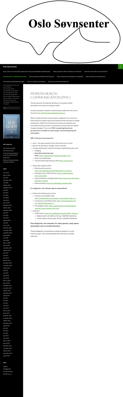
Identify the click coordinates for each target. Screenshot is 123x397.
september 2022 (7, 210)
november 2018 (7, 265)
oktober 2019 (7, 250)
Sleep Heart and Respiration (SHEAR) (13, 81)
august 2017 (6, 295)
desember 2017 (7, 285)
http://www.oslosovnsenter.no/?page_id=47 (55, 156)
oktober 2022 (7, 208)
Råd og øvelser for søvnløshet (95, 76)
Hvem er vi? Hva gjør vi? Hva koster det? (96, 71)
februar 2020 (6, 243)
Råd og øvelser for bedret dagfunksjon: (41, 76)
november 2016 (7, 318)
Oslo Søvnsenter (10, 66)
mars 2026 (6, 172)
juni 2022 (5, 215)
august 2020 (6, 235)
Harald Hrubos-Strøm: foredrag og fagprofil (67, 71)
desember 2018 (7, 263)
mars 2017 (6, 308)
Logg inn (5, 366)
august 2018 (6, 268)
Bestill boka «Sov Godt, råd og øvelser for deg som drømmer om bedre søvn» (26, 71)
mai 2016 (5, 333)
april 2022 (6, 218)
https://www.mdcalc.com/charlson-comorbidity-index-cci (55, 198)
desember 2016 (7, 315)
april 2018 (6, 275)
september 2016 (7, 323)
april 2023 (6, 197)
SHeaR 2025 (6, 157)
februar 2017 (6, 310)
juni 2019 (5, 253)
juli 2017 (5, 298)
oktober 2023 (7, 185)
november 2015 (7, 348)
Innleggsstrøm (7, 369)
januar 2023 (6, 203)
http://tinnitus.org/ (66, 161)
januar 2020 (6, 245)
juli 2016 (5, 328)
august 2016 (6, 325)
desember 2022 (7, 205)
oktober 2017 (7, 290)
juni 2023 (5, 192)
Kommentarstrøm (8, 371)
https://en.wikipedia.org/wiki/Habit (59, 183)
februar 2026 (6, 175)
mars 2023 (6, 200)
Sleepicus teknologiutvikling (36, 81)
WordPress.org (7, 374)
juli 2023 (5, 190)
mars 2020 (6, 240)
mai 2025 (5, 177)
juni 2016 (5, 330)
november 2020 (7, 230)
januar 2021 (6, 225)
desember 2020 (7, 228)
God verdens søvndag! (9, 148)
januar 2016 (6, 343)
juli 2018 (5, 270)
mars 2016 (6, 338)
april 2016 (6, 335)
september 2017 (7, 293)
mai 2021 (5, 223)
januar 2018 (6, 283)
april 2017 (6, 305)
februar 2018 (6, 280)
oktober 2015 (7, 351)
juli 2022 (5, 213)
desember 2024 (7, 180)
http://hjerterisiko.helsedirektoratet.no (51, 113)
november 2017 (7, 288)
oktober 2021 (7, 220)
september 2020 (7, 233)
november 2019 (7, 248)
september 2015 (7, 353)
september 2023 (7, 187)
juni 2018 (5, 273)
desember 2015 (7, 346)
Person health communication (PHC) (15, 76)
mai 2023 (5, 195)
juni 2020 (5, 238)
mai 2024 (5, 182)
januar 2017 (6, 313)
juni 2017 (5, 300)
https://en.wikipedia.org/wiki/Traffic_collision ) (61, 213)
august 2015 (6, 356)
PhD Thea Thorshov (8, 150)
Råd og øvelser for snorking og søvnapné (70, 76)
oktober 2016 (7, 320)
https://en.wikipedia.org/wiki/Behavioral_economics (53, 171)
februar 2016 (6, 340)
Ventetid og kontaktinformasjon (58, 81)
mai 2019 (5, 255)
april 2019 (6, 258)
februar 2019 (6, 260)
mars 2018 (6, 278)
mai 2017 (5, 303)
